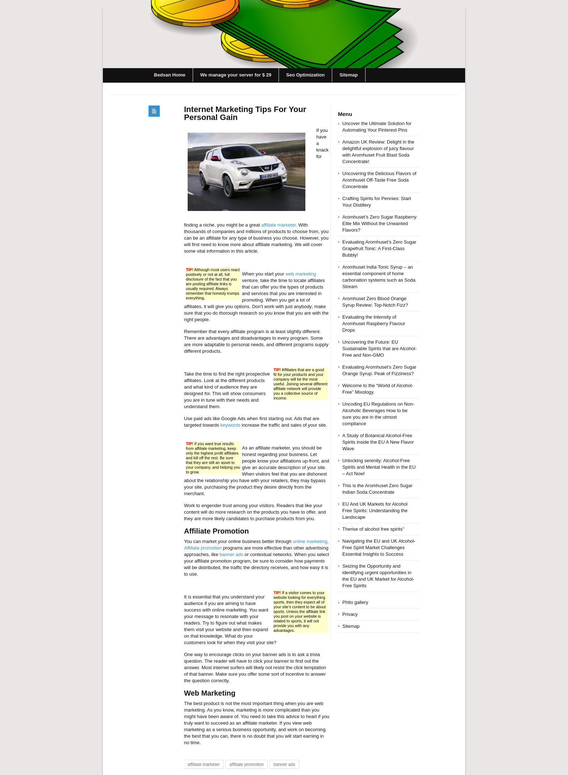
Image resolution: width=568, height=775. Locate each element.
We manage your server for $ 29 (235, 75)
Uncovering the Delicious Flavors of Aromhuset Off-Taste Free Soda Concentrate (379, 180)
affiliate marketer (278, 225)
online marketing (310, 541)
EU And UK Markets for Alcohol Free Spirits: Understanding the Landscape (375, 510)
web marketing (300, 274)
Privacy (350, 614)
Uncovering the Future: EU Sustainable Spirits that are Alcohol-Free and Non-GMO (379, 348)
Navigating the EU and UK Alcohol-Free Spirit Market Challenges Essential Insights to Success (378, 547)
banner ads (231, 554)
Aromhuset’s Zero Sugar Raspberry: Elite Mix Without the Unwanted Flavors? (380, 223)
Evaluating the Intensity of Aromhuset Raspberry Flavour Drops (373, 323)
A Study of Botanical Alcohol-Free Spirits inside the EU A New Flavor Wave (378, 442)
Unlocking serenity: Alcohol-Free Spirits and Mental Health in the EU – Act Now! (378, 467)
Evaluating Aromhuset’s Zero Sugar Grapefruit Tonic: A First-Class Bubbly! (379, 248)
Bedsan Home (169, 75)
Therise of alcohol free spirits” (373, 529)
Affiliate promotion (203, 548)
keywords (230, 425)
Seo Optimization (305, 75)
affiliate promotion (246, 764)
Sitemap (348, 75)
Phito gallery (355, 602)
